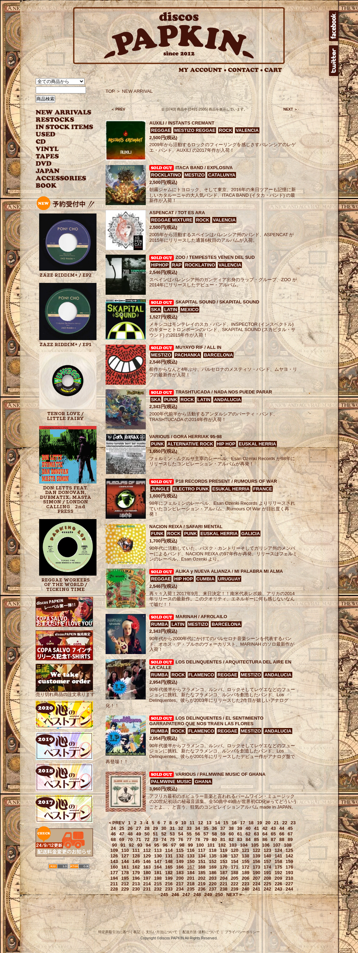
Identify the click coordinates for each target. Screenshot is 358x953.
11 (191, 822)
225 (267, 883)
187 (224, 872)
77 (189, 839)
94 (148, 845)
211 (114, 883)
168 (202, 867)
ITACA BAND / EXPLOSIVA (204, 167)
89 (290, 839)
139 (256, 855)
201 (191, 878)
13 (208, 822)
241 (256, 889)
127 (125, 855)
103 (233, 845)
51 (155, 833)
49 (138, 833)
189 (245, 872)
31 (172, 828)
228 (114, 889)
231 (147, 889)
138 (245, 855)
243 (278, 889)
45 (290, 828)
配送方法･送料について (200, 932)
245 (164, 894)
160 (114, 867)
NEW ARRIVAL (64, 112)
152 (212, 861)
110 (125, 850)
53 (172, 833)
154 (234, 861)
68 (113, 839)
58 (214, 833)
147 (158, 861)
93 (139, 845)
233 (169, 889)
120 (234, 850)
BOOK (46, 185)
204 (224, 878)
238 (224, 889)
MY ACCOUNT (203, 70)
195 (125, 878)
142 (289, 855)
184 (191, 872)
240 (245, 889)
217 (180, 883)
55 (189, 833)
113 (158, 850)
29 (155, 828)
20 (267, 822)
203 (212, 878)
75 (172, 839)
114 (169, 850)
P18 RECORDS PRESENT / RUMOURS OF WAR (226, 481)
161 (125, 867)
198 (158, 878)
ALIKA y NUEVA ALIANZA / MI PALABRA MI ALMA (229, 571)
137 (234, 855)
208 (267, 878)
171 (234, 867)
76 (180, 839)
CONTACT (245, 70)
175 (278, 867)
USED (59, 134)
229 (125, 889)
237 (212, 889)
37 (222, 828)
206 (245, 878)
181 (158, 872)
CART (273, 70)
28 (146, 828)
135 (212, 855)
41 (256, 828)
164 (158, 867)
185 (202, 872)
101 (211, 845)
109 (114, 850)
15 (225, 822)
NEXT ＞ (290, 109)
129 (147, 855)
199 (169, 878)
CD (41, 141)
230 (136, 889)
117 (202, 850)
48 (130, 833)
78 (197, 839)
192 (278, 872)
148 (169, 861)
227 (289, 883)
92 (131, 845)
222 (234, 883)
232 (158, 889)
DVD (43, 163)
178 (125, 872)
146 (147, 861)
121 (245, 850)
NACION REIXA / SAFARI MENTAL (185, 526)
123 (267, 850)
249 (208, 894)
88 (281, 839)
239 (234, 889)
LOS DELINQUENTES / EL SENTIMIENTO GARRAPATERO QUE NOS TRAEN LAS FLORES (206, 721)
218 (191, 883)
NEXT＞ (234, 894)
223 (245, 883)
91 (122, 845)
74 (163, 839)
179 (136, 872)
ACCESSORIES (61, 178)
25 (121, 828)
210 (289, 878)
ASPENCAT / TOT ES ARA (177, 212)
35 (205, 828)
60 (231, 833)
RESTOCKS (59, 119)
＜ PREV (118, 109)
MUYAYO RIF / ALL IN (198, 347)
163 (147, 867)
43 (273, 828)
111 (136, 850)
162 (136, 867)
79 (205, 839)
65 (273, 833)
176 (289, 867)
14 (217, 822)
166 (180, 867)
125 (289, 850)
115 (180, 850)
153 (224, 861)
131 (169, 855)
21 (276, 822)
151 (202, 861)
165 (169, 867)
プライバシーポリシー (242, 932)
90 (114, 845)
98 (181, 845)
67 (290, 833)
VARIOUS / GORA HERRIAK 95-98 (185, 436)
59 (222, 833)
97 (173, 845)
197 (147, 878)
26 (130, 828)
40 (247, 828)
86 (264, 839)
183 (180, 872)
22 (284, 822)
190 (256, 872)
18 (251, 822)
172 (245, 867)
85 (256, 839)
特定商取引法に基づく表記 (119, 932)
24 (113, 828)
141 (278, 855)
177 (114, 872)
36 (214, 828)
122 (256, 850)
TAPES (47, 156)
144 (125, 861)
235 (191, 889)
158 (278, 861)
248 (197, 894)
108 (288, 845)
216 (169, 883)
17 (242, 822)
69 (121, 839)
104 (244, 845)
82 (231, 839)
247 (186, 894)
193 (289, 872)
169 (212, 867)
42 (264, 828)
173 (256, 867)
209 (278, 878)
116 (191, 850)
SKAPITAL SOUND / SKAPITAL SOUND (217, 302)
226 (278, 883)
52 (163, 833)
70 (130, 839)
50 (146, 833)
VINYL (48, 149)
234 (180, 889)
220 (212, 883)
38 (231, 828)
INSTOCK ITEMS (64, 127)
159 (289, 861)
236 (202, 889)
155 (245, 861)
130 (158, 855)
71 (138, 839)
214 (147, 883)
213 (136, 883)
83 (239, 839)
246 (175, 894)
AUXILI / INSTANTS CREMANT (181, 123)
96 (165, 845)
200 (180, 878)
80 (214, 839)
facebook (333, 25)
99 (190, 845)
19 (259, 822)
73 (155, 839)
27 (138, 828)
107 (277, 845)
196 (136, 878)
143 (114, 861)
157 (267, 861)
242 (267, 889)
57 (205, 833)
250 (219, 894)
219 (202, 883)
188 (234, 872)
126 (114, 855)
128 (136, 855)
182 (169, 872)
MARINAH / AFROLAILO (201, 616)
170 (224, 867)
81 (222, 839)
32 (180, 828)
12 (200, 822)
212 (125, 883)
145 (136, 861)
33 (189, 828)
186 (212, 872)
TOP (110, 91)
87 (273, 839)
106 (266, 845)
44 (281, 828)
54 (180, 833)
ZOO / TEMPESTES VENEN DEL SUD (215, 257)
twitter (333, 60)
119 (224, 850)
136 (224, 855)
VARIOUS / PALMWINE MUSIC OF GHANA (220, 774)
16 (234, 822)
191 (267, 872)
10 (183, 822)
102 (222, 845)
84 (247, 839)
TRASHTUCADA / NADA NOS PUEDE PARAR (224, 392)
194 (114, 878)
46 (113, 833)
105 (255, 845)
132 (180, 855)
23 (293, 822)
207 (256, 878)
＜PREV (116, 822)
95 (156, 845)
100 (200, 845)
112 (147, 850)
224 (256, 883)
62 (247, 833)
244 (289, 889)
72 (146, 839)
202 (202, 878)
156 (256, 861)
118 (212, 850)
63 (256, 833)
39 (239, 828)
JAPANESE (59, 171)
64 (264, 833)
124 (278, 850)
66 (281, 833)
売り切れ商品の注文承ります (65, 691)
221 (224, 883)
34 (197, 828)
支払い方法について (161, 932)
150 (191, 861)
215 (158, 883)
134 (202, 855)
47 (121, 833)
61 (239, 833)
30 (163, 828)
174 (267, 867)
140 (267, 855)
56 (197, 833)
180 (147, 872)
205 (234, 878)
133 (191, 855)
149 (180, 861)
